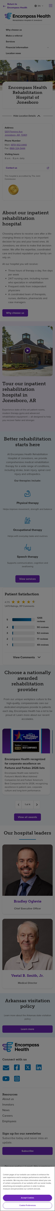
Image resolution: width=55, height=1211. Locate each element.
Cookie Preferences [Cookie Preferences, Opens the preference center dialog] (27, 1205)
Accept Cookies (27, 1197)
